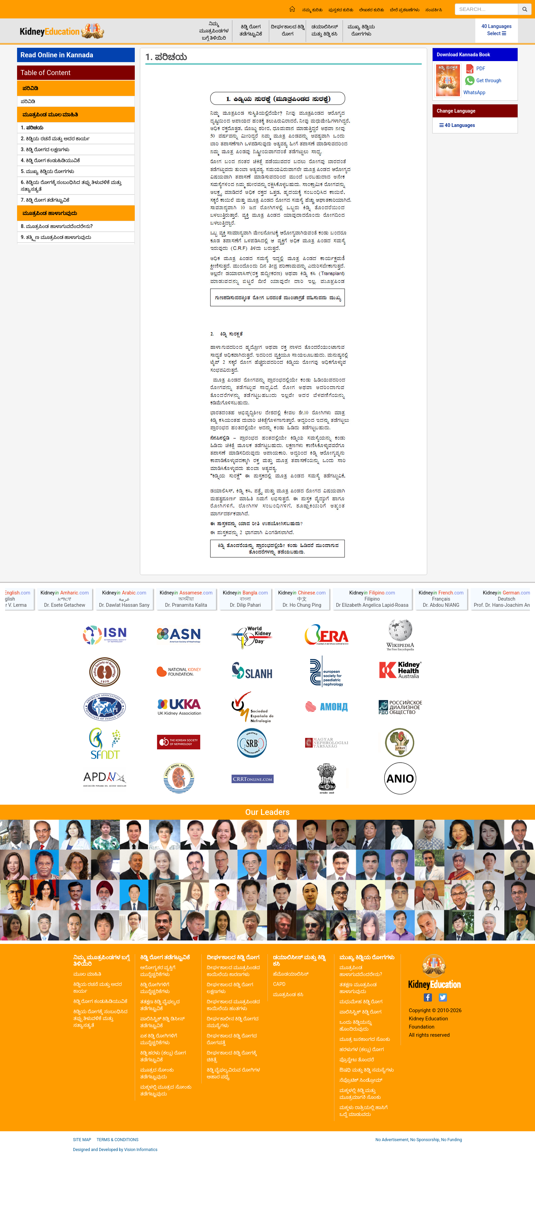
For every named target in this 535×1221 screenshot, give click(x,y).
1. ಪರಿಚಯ (32, 127)
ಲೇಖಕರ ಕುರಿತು (371, 10)
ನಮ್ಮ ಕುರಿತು (312, 10)
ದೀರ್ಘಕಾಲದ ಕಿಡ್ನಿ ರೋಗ (287, 30)
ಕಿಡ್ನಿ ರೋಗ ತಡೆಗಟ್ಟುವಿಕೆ (251, 30)
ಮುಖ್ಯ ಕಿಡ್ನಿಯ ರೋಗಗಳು (361, 30)
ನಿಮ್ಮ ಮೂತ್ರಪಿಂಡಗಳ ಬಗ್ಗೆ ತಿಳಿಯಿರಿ (214, 31)
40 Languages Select (496, 30)
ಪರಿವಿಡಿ (28, 101)
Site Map (82, 1206)
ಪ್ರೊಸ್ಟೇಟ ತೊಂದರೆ (356, 1126)
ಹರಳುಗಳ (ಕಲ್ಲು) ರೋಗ (361, 1115)
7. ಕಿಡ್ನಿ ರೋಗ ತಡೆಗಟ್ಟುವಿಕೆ (45, 200)
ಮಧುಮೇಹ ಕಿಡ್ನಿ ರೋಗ (360, 1068)
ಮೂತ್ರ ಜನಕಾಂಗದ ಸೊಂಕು (364, 1105)
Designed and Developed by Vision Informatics (115, 1215)
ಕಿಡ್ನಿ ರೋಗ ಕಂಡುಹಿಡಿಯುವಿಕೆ (100, 1067)
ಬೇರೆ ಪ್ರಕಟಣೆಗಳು (404, 10)
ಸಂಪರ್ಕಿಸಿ (433, 10)
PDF (480, 68)
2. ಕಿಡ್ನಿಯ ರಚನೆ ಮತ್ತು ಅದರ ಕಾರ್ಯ (55, 138)
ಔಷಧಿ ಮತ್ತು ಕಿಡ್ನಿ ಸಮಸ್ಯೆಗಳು (366, 1136)
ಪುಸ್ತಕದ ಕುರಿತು (341, 10)
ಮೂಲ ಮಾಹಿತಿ (87, 1040)
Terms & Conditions (117, 1206)
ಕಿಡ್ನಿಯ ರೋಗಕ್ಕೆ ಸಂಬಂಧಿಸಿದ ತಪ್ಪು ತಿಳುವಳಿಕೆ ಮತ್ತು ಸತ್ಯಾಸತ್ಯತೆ (100, 1084)
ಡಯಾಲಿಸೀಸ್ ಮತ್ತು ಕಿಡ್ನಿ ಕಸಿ (325, 30)
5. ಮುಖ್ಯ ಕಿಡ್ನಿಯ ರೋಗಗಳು (47, 171)
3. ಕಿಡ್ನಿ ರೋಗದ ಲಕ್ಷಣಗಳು (45, 149)
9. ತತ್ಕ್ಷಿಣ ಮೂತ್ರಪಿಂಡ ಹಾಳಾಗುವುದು (56, 237)
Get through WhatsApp (482, 86)
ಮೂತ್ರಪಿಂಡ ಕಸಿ (288, 1060)
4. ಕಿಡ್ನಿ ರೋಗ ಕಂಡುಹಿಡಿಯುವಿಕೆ (50, 160)
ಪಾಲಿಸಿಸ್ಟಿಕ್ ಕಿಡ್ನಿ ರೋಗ (360, 1078)
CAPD (279, 1050)
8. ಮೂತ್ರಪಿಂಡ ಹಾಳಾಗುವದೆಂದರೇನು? (57, 226)
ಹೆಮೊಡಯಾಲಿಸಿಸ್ (290, 1040)
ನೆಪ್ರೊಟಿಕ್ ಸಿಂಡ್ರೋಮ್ (360, 1146)
